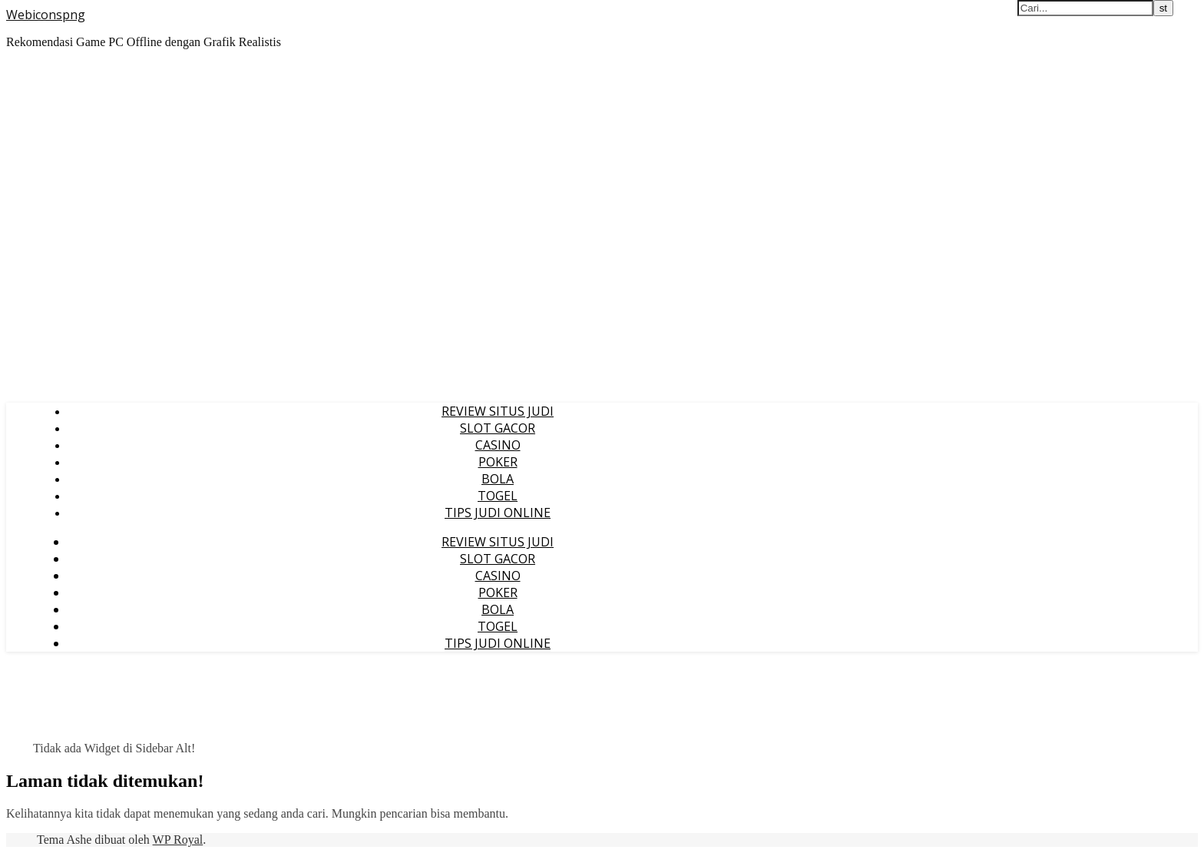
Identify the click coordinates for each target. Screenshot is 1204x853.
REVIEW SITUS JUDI (498, 411)
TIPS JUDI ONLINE (498, 512)
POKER (498, 461)
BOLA (497, 478)
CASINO (498, 444)
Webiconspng (45, 14)
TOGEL (498, 495)
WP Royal (178, 839)
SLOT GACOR (497, 428)
